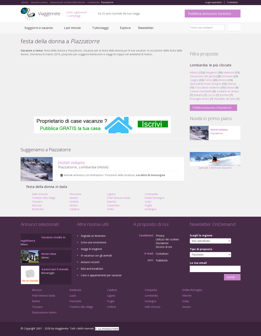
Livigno (194, 80)
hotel (69, 12)
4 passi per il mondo (54, 269)
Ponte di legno (212, 84)
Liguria (111, 194)
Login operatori (213, 2)
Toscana (37, 201)
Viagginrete (49, 13)
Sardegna (150, 209)
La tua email (199, 263)
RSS (238, 329)
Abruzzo (37, 205)
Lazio (148, 201)
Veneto (74, 198)
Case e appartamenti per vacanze (101, 275)
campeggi (74, 15)
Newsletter (146, 28)
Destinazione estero (44, 312)
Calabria (74, 209)
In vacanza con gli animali (96, 255)
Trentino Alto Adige (43, 198)
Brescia (222, 80)
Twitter (229, 329)
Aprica (193, 84)
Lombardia (151, 194)
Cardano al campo (228, 91)
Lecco (211, 95)
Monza (231, 84)
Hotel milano (71, 162)
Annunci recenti (90, 262)
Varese (230, 87)
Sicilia (110, 209)
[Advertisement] (102, 86)
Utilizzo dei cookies (167, 239)
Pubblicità (161, 260)
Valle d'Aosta (40, 194)
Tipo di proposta (202, 249)
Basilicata (38, 209)
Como (208, 80)
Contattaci (232, 2)
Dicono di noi (164, 247)
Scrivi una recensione (93, 242)
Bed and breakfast (92, 268)
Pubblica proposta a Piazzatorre (212, 107)
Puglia (148, 205)
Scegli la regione (202, 235)
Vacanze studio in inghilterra (43, 238)
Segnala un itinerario (93, 236)
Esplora (125, 28)
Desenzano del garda (203, 76)
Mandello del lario (224, 99)
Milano (194, 72)
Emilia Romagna (154, 198)
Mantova (228, 72)
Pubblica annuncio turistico (209, 13)
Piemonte (75, 194)
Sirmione (227, 76)
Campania (113, 205)
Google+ (220, 329)
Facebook (212, 329)
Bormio (224, 95)
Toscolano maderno (207, 87)
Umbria (74, 201)
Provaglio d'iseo (199, 99)
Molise (74, 205)
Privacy (160, 235)
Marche (111, 201)
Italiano (235, 27)
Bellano (198, 95)
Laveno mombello (201, 91)
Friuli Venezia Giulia (118, 198)
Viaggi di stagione (91, 249)
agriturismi (80, 12)
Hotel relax (48, 254)
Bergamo (211, 72)
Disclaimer (162, 243)
